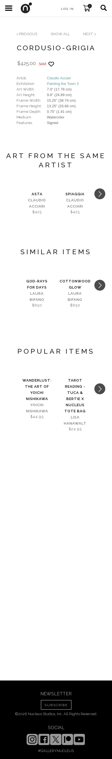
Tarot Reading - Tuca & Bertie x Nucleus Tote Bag (75, 395)
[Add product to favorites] (51, 64)
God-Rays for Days (37, 284)
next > (89, 34)
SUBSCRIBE (56, 705)
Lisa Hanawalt (75, 420)
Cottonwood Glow (75, 284)
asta (37, 194)
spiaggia (75, 194)
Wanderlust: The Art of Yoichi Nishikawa (37, 389)
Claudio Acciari (59, 78)
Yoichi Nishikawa (37, 408)
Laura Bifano (37, 296)
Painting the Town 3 (63, 84)
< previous (26, 34)
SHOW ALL (60, 34)
